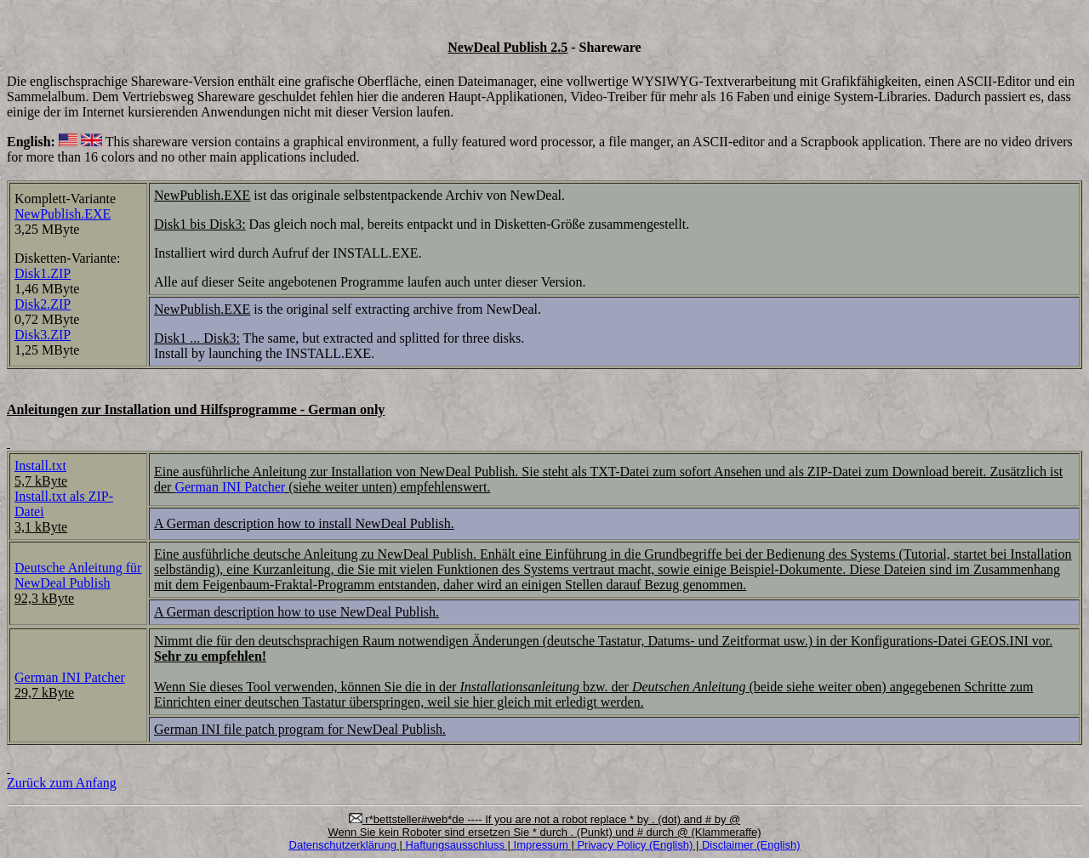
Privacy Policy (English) (635, 844)
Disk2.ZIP (42, 304)
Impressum (541, 844)
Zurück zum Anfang (62, 783)
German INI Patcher (229, 487)
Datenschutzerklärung (342, 844)
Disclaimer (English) (751, 844)
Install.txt (40, 465)
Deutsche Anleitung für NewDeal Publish (77, 575)
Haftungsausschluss (455, 844)
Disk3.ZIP (42, 334)
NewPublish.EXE (62, 214)
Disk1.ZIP (42, 273)
